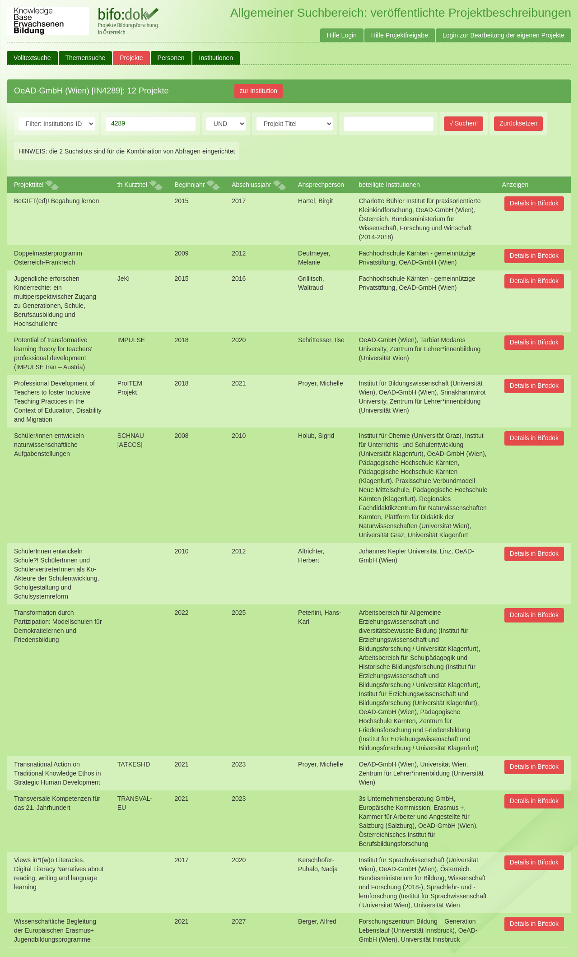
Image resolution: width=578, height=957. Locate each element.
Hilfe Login (342, 35)
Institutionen (216, 57)
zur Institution (258, 90)
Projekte (131, 57)
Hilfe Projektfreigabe (399, 35)
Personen (171, 57)
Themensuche (85, 57)
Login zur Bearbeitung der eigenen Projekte (503, 35)
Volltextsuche (32, 57)
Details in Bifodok (534, 203)
